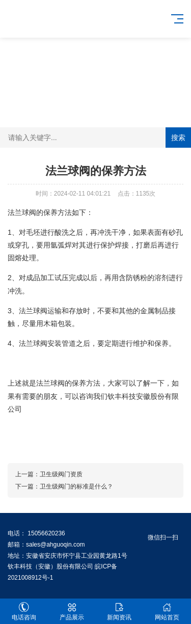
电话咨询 (24, 611)
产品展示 (72, 611)
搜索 (178, 137)
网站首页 (167, 611)
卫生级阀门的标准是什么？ (76, 486)
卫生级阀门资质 (61, 474)
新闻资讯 (120, 611)
